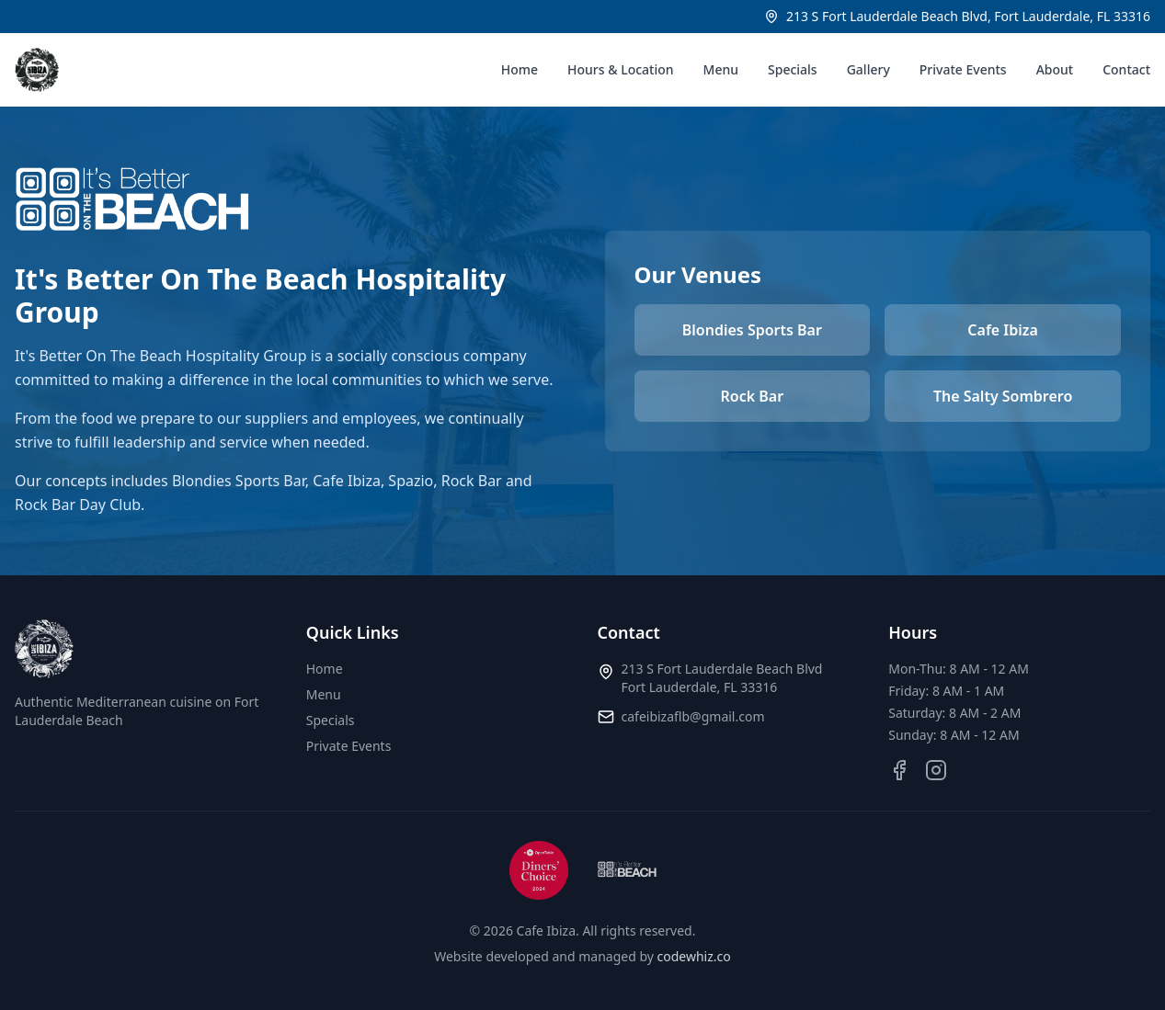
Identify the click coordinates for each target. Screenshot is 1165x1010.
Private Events (963, 69)
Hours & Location (620, 69)
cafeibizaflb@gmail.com (693, 716)
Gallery (868, 69)
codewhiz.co (694, 956)
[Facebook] (899, 770)
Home (519, 69)
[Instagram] (936, 770)
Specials (792, 69)
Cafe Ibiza (1002, 330)
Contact (1126, 69)
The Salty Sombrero (1002, 396)
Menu (720, 69)
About (1055, 69)
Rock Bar (752, 396)
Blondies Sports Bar (752, 330)
